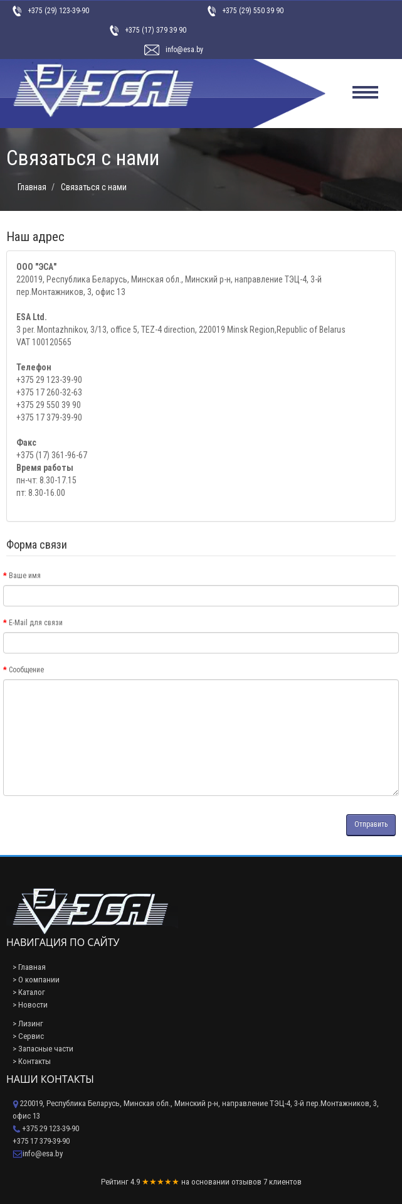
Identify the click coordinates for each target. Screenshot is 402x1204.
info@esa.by (184, 49)
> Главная (29, 967)
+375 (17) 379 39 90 (155, 30)
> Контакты (32, 1061)
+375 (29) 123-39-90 (58, 10)
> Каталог (29, 992)
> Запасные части (43, 1048)
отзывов (246, 1181)
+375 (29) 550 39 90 (252, 10)
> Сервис (28, 1036)
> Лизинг (28, 1023)
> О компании (36, 979)
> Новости (30, 1004)
